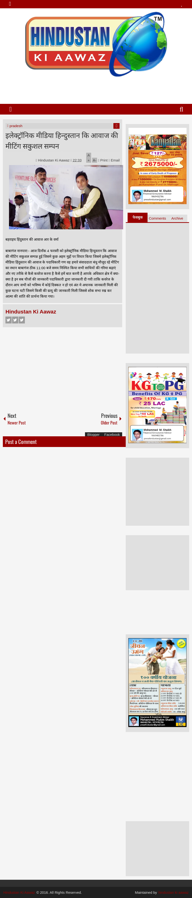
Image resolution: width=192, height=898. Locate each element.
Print (102, 160)
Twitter (15, 320)
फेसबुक (138, 217)
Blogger (93, 435)
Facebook (8, 320)
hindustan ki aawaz (173, 892)
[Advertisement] (96, 88)
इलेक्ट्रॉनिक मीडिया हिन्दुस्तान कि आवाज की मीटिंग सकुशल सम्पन (61, 140)
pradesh (15, 126)
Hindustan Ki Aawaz (54, 160)
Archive (177, 218)
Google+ (22, 320)
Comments (157, 218)
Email (114, 160)
